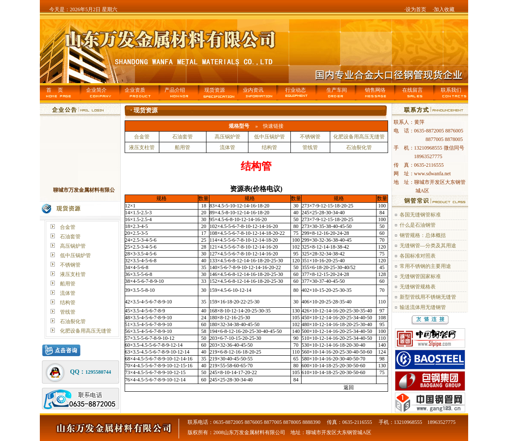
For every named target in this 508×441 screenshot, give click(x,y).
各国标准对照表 (418, 256)
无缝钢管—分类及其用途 (428, 246)
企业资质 (135, 90)
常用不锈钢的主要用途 (425, 266)
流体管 (67, 293)
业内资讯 (253, 90)
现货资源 (214, 90)
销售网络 (375, 90)
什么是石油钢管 (418, 225)
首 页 (54, 90)
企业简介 (96, 90)
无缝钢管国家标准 (420, 276)
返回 (349, 387)
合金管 (67, 227)
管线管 (67, 312)
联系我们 (451, 90)
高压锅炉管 (73, 246)
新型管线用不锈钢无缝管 (428, 297)
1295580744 (98, 372)
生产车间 (336, 90)
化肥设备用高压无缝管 (85, 331)
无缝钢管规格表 (418, 287)
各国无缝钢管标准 (420, 215)
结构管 (67, 303)
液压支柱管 (73, 274)
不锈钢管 (70, 265)
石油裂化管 (73, 321)
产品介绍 (174, 90)
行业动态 (295, 90)
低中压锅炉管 (75, 255)
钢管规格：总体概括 (423, 235)
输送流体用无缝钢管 (423, 307)
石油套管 (70, 237)
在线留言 (412, 90)
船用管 (67, 284)
